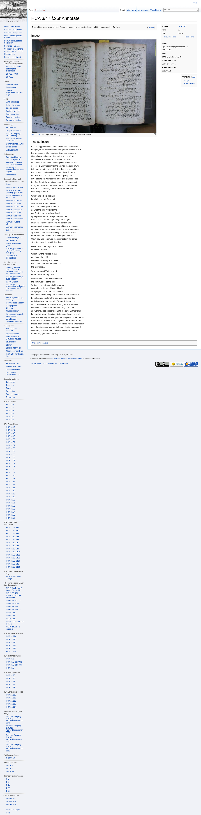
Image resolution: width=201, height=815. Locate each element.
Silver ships (11, 342)
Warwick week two (13, 204)
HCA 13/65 (10, 485)
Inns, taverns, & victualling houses (13, 338)
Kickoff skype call (13, 240)
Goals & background (14, 237)
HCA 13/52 (10, 445)
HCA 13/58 (10, 463)
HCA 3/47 (182, 26)
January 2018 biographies (11, 257)
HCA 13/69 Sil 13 (13, 561)
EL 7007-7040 (12, 74)
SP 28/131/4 (11, 801)
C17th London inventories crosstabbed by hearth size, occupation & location (15, 286)
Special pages (12, 108)
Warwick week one (14, 201)
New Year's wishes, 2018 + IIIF (14, 140)
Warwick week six (13, 216)
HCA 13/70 (10, 500)
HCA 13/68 (10, 494)
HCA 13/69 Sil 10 (13, 552)
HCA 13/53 (10, 448)
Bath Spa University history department (14, 158)
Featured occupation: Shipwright (13, 42)
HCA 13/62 (10, 476)
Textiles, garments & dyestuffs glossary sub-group (14, 251)
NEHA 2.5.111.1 (12, 607)
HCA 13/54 (10, 451)
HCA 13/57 (10, 460)
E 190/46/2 (10, 758)
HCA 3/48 (10, 420)
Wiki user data (12, 150)
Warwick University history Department (14, 163)
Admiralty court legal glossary (14, 299)
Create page (11, 87)
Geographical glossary (11, 307)
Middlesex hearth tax (14, 351)
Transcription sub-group (13, 244)
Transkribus (11, 175)
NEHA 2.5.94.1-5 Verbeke (13, 628)
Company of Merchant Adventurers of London (13, 50)
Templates (10, 397)
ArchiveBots (11, 127)
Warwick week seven (14, 219)
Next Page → (190, 37)
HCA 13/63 (10, 479)
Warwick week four (14, 210)
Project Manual (12, 363)
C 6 (7, 782)
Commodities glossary (15, 303)
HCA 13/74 (10, 512)
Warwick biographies (14, 227)
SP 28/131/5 (11, 805)
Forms (8, 388)
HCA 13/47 (10, 430)
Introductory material (14, 187)
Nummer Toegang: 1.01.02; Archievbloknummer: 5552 (14, 747)
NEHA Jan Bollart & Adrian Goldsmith (14, 589)
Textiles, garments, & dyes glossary (14, 278)
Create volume (12, 84)
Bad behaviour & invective (13, 330)
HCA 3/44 (10, 407)
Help (8, 813)
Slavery (9, 345)
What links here (12, 102)
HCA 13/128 (11, 648)
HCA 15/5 (10, 659)
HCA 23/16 (10, 678)
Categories (10, 382)
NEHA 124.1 (11, 616)
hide (193, 77)
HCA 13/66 (10, 488)
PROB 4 (9, 765)
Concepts (10, 385)
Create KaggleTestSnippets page (14, 92)
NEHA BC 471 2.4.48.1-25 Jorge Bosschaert (13, 595)
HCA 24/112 (11, 701)
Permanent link (12, 114)
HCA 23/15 (10, 675)
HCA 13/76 (10, 518)
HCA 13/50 (10, 439)
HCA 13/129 (11, 651)
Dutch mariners (12, 334)
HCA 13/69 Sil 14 (13, 564)
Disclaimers (63, 363)
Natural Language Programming (13, 135)
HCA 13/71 (10, 503)
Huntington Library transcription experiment (13, 69)
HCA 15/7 (10, 668)
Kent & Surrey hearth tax (14, 355)
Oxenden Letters (13, 369)
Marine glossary (12, 311)
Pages (45, 343)
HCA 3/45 (10, 411)
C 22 (8, 788)
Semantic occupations (13, 33)
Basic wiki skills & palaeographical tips (14, 191)
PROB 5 (9, 768)
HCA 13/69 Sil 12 (13, 558)
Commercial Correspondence (13, 374)
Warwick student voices (13, 223)
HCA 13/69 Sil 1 (12, 531)
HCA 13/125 (11, 639)
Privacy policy (35, 363)
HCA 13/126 (11, 642)
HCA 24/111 (11, 698)
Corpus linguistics (13, 130)
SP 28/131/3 (11, 798)
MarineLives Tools (13, 366)
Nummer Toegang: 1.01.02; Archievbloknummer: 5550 (14, 729)
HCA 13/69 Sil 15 (13, 567)
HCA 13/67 (10, 491)
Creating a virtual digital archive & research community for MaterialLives (14, 270)
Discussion (40, 10)
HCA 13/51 (10, 442)
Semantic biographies (13, 30)
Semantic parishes (12, 46)
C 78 (8, 791)
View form (131, 10)
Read (122, 10)
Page (30, 10)
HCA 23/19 (10, 687)
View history (155, 10)
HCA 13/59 (10, 466)
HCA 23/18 (10, 684)
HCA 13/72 (10, 506)
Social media (11, 147)
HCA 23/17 (10, 681)
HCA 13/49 (10, 436)
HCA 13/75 (10, 515)
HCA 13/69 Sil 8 (12, 546)
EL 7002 (9, 77)
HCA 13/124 (11, 636)
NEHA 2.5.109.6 (12, 603)
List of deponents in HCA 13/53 (14, 196)
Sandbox (9, 230)
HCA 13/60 (10, 469)
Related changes (13, 105)
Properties (10, 391)
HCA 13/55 (10, 454)
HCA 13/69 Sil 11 (13, 555)
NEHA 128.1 (11, 619)
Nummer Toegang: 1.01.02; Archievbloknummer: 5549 (14, 719)
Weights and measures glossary (14, 320)
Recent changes (13, 810)
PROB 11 (10, 772)
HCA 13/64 (10, 482)
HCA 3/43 (10, 405)
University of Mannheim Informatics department (15, 169)
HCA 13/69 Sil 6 (12, 540)
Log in (196, 3)
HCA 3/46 (10, 414)
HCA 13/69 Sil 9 (12, 549)
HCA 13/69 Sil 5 (12, 537)
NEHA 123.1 (11, 613)
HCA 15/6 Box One (14, 662)
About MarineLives (50, 363)
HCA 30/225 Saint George (13, 577)
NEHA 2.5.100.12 (13, 600)
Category (36, 343)
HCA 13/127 (11, 645)
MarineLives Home (12, 26)
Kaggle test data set (12, 57)
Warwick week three (14, 207)
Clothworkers (9, 54)
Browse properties (13, 120)
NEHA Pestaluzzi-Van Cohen (15, 623)
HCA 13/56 (10, 457)
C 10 (8, 785)
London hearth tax (13, 348)
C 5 (7, 779)
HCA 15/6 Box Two (14, 665)
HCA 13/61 (10, 472)
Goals (8, 184)
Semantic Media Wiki (14, 144)
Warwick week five (13, 213)
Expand (151, 27)
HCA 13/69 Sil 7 (12, 543)
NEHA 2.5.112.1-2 (13, 609)
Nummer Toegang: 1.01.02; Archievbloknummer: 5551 (14, 738)
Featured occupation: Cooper (13, 37)
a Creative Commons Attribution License (66, 359)
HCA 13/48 (10, 433)
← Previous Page (169, 37)
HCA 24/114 (11, 707)
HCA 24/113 (11, 704)
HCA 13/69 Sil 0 (12, 527)
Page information (13, 117)
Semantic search (13, 394)
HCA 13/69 (10, 497)
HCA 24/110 (11, 695)
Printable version (13, 111)
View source (143, 10)
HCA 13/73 (10, 509)
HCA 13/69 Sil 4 (12, 534)
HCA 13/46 (10, 427)
